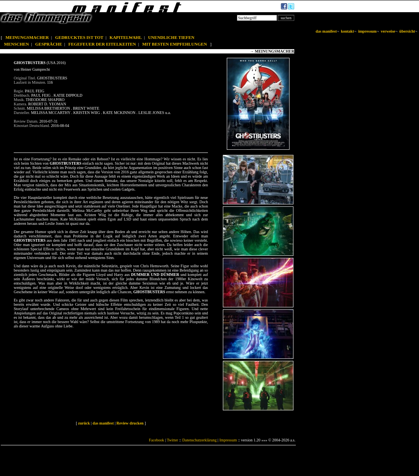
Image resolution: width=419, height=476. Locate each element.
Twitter (172, 440)
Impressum (228, 440)
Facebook (156, 440)
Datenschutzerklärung (199, 440)
